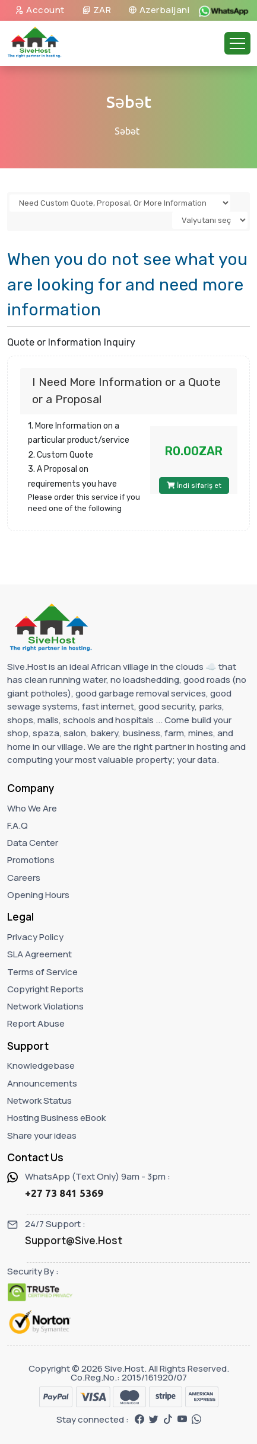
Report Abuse (36, 1023)
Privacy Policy (35, 937)
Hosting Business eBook (56, 1117)
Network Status (39, 1100)
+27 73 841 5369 (64, 1193)
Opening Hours (38, 895)
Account (40, 10)
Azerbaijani (159, 10)
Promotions (31, 860)
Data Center (32, 842)
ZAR (97, 10)
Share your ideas (42, 1135)
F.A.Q (17, 825)
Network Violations (45, 1006)
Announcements (42, 1083)
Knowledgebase (41, 1065)
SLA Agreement (39, 954)
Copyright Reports (45, 989)
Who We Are (32, 808)
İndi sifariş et (194, 485)
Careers (23, 877)
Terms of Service (42, 972)
